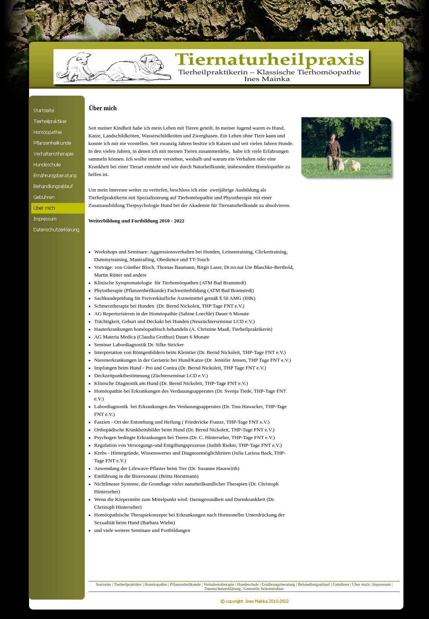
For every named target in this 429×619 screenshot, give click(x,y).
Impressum (382, 584)
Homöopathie (156, 584)
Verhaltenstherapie (218, 584)
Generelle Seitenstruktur (264, 589)
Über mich (360, 584)
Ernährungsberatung (278, 584)
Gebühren (341, 584)
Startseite (103, 584)
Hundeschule (248, 584)
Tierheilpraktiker (128, 584)
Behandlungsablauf (314, 584)
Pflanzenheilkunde (185, 584)
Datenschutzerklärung (223, 589)
